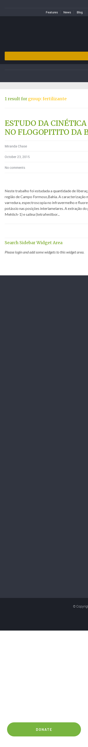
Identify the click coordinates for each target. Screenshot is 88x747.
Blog (80, 12)
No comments (15, 167)
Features (52, 12)
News (67, 12)
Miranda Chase (16, 146)
